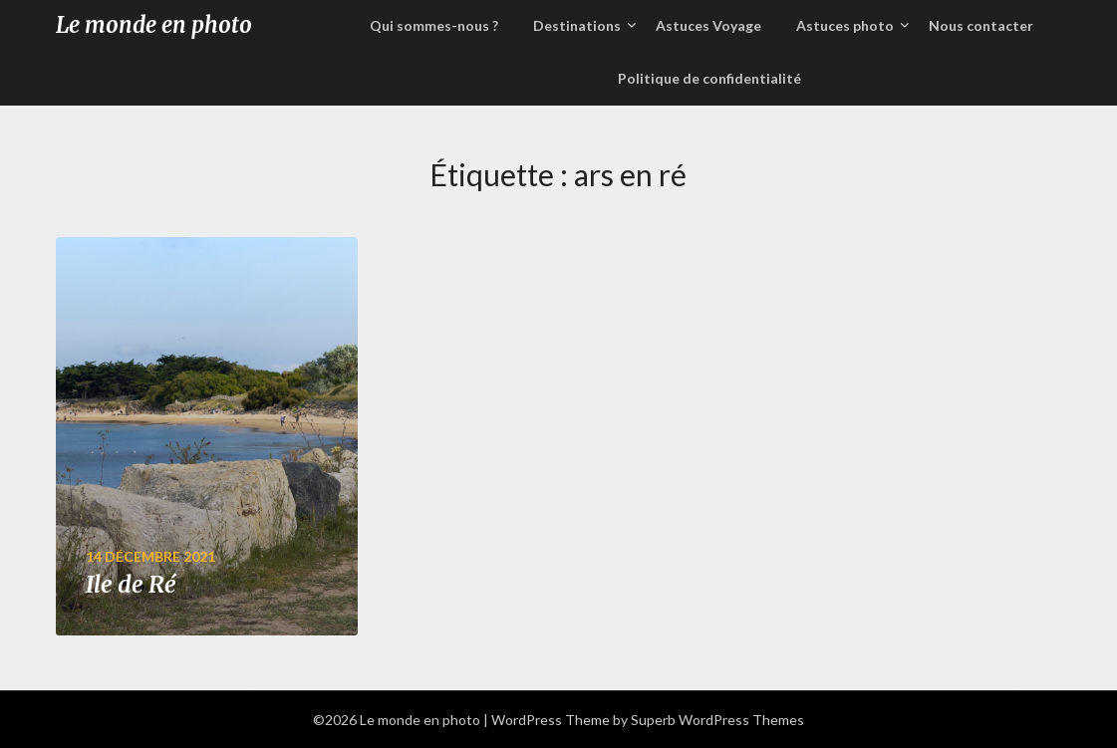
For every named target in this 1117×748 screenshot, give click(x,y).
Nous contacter (981, 25)
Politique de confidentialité (709, 78)
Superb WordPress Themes (717, 719)
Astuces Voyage (708, 25)
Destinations (577, 25)
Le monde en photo (154, 25)
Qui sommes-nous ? (434, 25)
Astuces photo (845, 25)
